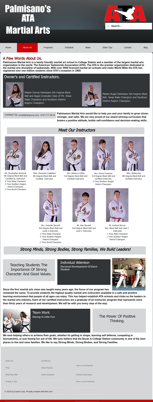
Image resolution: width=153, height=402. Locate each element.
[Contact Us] (49, 361)
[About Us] (17, 361)
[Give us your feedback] (92, 381)
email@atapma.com (29, 115)
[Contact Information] (91, 374)
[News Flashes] (51, 368)
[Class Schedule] (52, 374)
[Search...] (128, 26)
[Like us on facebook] (91, 365)
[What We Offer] (17, 374)
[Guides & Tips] (16, 381)
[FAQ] (14, 368)
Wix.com (49, 391)
